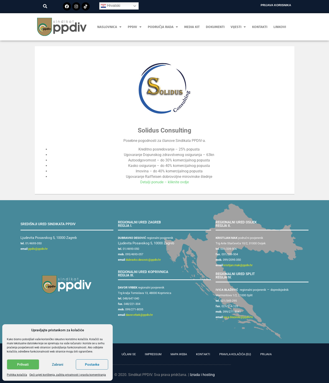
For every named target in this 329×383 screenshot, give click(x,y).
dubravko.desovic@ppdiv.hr (143, 259)
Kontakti (259, 27)
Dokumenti (215, 27)
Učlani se (129, 354)
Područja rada (163, 27)
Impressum (153, 354)
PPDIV (135, 27)
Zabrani (57, 365)
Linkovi (279, 27)
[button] (45, 6)
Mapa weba (179, 354)
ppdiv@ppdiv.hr (38, 248)
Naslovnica (109, 27)
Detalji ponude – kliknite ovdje (164, 182)
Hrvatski (110, 6)
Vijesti (238, 27)
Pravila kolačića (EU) (235, 354)
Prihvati (23, 365)
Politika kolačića (17, 374)
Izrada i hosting (202, 375)
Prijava (266, 354)
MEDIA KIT (192, 27)
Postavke (92, 365)
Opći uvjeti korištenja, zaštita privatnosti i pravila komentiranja (67, 374)
